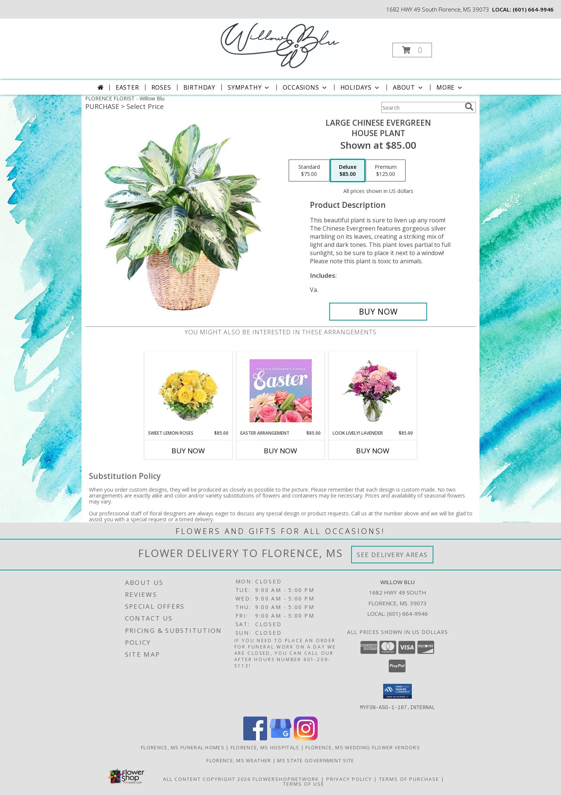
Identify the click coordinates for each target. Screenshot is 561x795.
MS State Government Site (315, 760)
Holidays (360, 87)
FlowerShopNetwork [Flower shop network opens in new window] (286, 778)
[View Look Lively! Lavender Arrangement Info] (373, 390)
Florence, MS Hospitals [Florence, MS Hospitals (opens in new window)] (265, 747)
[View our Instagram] (306, 737)
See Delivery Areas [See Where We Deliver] (392, 554)
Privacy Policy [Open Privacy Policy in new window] (349, 778)
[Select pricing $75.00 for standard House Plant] (309, 170)
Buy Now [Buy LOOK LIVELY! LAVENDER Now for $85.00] (373, 451)
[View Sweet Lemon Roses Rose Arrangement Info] (188, 390)
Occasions (305, 87)
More (450, 87)
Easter (127, 87)
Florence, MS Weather (238, 760)
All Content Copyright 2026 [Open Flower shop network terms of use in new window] (207, 778)
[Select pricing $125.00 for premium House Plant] (385, 170)
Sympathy (249, 87)
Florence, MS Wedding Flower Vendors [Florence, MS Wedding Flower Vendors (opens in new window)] (362, 747)
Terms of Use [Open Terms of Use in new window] (303, 783)
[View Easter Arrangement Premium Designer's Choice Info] (281, 390)
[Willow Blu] (280, 44)
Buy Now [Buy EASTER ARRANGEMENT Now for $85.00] (280, 451)
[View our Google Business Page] (280, 737)
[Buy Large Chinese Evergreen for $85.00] (378, 312)
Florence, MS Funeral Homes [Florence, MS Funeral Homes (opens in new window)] (182, 747)
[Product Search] (421, 107)
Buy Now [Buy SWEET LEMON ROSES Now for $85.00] (188, 451)
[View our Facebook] (255, 737)
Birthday (199, 87)
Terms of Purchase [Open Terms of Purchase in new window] (409, 778)
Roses (161, 87)
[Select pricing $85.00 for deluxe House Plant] (347, 170)
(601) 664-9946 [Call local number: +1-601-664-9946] (533, 9)
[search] (469, 106)
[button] (412, 50)
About (408, 87)
